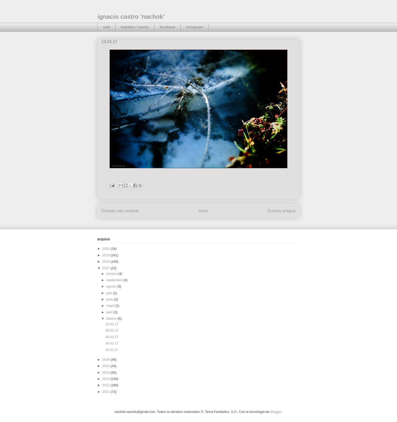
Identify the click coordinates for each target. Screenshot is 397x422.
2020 (106, 249)
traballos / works (135, 27)
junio (110, 299)
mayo (110, 306)
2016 (106, 359)
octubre (112, 274)
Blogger (275, 412)
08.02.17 (111, 330)
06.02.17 (111, 337)
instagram (194, 27)
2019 (106, 255)
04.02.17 (111, 343)
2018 (106, 261)
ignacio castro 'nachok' (131, 16)
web (106, 27)
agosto (111, 286)
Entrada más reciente (120, 211)
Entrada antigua (281, 211)
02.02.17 (111, 350)
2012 (106, 385)
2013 (106, 379)
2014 (106, 372)
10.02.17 (111, 324)
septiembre (115, 280)
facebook (167, 27)
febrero (112, 318)
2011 (106, 392)
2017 (106, 268)
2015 (106, 366)
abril (109, 312)
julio (109, 293)
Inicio (203, 211)
